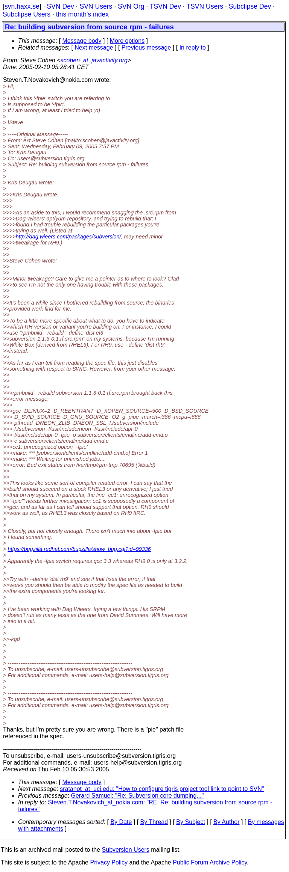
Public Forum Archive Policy (210, 862)
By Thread (154, 822)
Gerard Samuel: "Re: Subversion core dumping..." (137, 795)
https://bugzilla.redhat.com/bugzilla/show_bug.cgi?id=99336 (79, 549)
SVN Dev (60, 6)
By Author (226, 822)
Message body (81, 41)
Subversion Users (125, 849)
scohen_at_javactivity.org (94, 60)
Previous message (146, 47)
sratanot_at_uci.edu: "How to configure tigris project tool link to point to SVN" (162, 789)
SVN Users (95, 6)
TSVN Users (204, 6)
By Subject (190, 822)
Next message (94, 47)
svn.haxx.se (22, 6)
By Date (121, 822)
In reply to (192, 47)
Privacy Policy (109, 862)
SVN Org (131, 6)
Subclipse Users (26, 14)
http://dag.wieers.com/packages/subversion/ (68, 237)
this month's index (82, 14)
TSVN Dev (165, 6)
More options (127, 41)
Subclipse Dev (250, 6)
